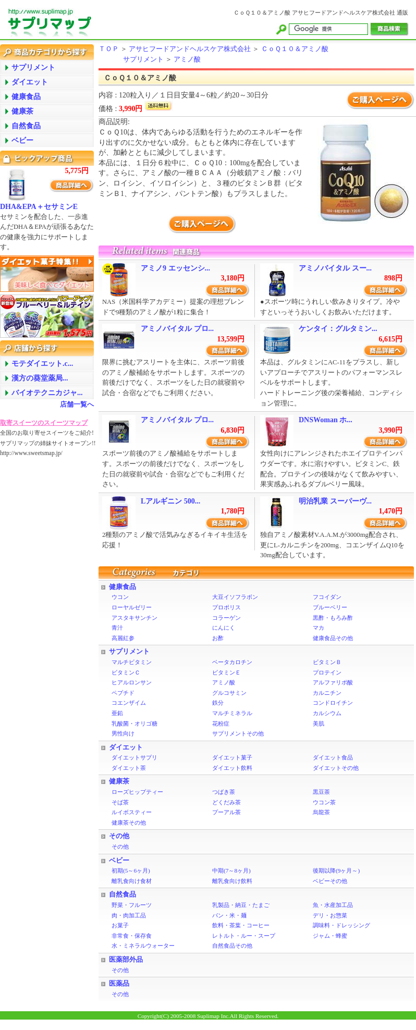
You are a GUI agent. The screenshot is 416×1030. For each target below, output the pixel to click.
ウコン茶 (324, 802)
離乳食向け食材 (132, 881)
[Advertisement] (41, 623)
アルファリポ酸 (333, 682)
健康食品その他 (333, 638)
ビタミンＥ (226, 672)
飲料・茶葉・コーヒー (241, 925)
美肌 (318, 723)
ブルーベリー (330, 607)
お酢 (218, 638)
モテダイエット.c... (42, 363)
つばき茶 (223, 792)
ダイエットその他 (336, 768)
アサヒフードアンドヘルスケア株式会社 (190, 49)
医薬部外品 (126, 959)
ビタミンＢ (327, 662)
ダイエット (126, 747)
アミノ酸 (187, 59)
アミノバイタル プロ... (177, 329)
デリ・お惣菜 (330, 915)
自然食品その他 (232, 945)
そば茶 (120, 802)
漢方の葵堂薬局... (39, 378)
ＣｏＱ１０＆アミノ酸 (294, 49)
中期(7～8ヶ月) (231, 870)
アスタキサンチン (134, 618)
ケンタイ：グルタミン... (338, 329)
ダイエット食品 (333, 757)
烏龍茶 (321, 812)
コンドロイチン (333, 703)
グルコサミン (229, 693)
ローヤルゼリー (132, 607)
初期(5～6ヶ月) (131, 870)
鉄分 (218, 703)
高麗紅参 (123, 638)
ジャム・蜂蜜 (330, 936)
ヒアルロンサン (132, 682)
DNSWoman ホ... (325, 420)
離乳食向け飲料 (232, 881)
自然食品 (122, 894)
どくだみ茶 (226, 802)
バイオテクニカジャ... (47, 393)
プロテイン (327, 672)
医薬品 (119, 983)
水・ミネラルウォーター (143, 945)
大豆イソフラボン (235, 597)
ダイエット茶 (129, 768)
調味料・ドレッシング (341, 925)
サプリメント (143, 59)
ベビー (119, 860)
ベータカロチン (232, 662)
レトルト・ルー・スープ (243, 936)
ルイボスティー (132, 812)
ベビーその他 (330, 881)
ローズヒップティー (137, 792)
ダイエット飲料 (232, 768)
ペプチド (123, 693)
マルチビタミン (132, 662)
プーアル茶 (226, 812)
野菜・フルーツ (132, 905)
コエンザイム (129, 703)
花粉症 (220, 723)
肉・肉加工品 (129, 915)
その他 (119, 836)
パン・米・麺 (229, 915)
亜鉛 (117, 713)
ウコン (120, 597)
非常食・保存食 (132, 936)
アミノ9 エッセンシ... (175, 268)
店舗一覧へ (77, 404)
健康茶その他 (129, 822)
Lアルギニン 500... (170, 501)
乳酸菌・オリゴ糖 (134, 723)
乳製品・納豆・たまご (241, 905)
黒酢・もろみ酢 (333, 618)
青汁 (117, 627)
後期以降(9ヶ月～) (336, 870)
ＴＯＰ (109, 49)
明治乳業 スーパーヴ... (335, 501)
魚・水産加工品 (333, 905)
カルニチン (327, 693)
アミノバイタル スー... (335, 268)
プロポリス (226, 607)
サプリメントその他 (238, 733)
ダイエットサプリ (134, 757)
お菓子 (120, 925)
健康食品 (122, 587)
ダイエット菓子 (232, 757)
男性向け (123, 733)
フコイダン (327, 597)
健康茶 (119, 781)
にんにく (223, 627)
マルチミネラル (232, 713)
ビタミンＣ (126, 672)
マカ (318, 627)
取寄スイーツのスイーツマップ (44, 422)
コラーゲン (226, 618)
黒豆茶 (321, 792)
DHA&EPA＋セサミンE (39, 207)
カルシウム (327, 713)
